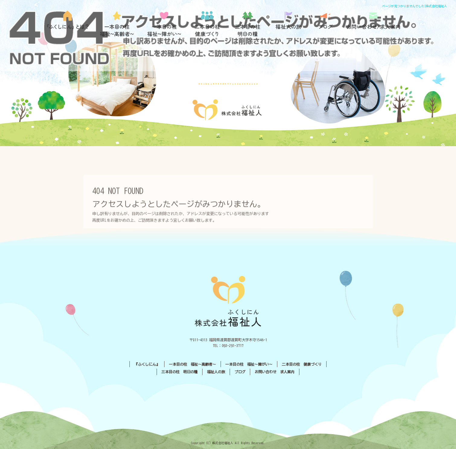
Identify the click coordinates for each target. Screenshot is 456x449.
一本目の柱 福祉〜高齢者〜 (117, 24)
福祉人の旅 (289, 24)
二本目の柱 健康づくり (208, 24)
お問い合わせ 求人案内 (275, 372)
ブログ (325, 24)
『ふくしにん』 (69, 24)
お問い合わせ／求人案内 (373, 24)
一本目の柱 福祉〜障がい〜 (164, 24)
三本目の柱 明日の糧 (250, 24)
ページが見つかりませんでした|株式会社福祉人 (414, 6)
